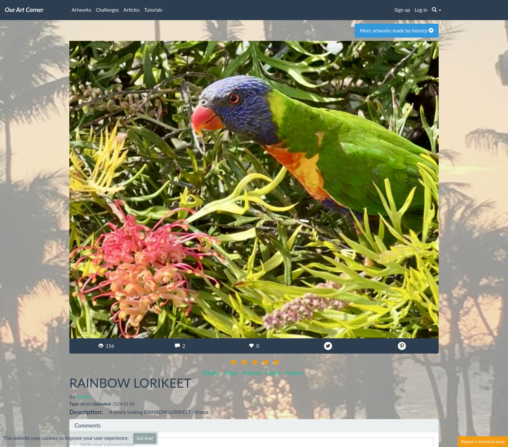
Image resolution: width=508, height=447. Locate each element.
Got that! (144, 438)
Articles (131, 10)
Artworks (81, 10)
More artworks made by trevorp (396, 30)
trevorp (84, 396)
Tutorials (153, 10)
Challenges (107, 10)
